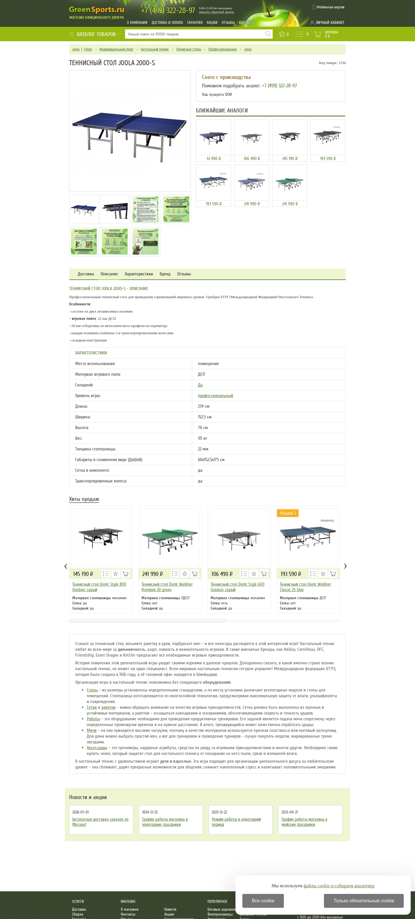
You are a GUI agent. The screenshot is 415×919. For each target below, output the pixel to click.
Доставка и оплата (167, 22)
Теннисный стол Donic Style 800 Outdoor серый (99, 587)
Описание (109, 274)
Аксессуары (97, 748)
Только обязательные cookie (363, 900)
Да (200, 385)
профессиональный (215, 396)
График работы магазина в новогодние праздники (165, 822)
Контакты (247, 22)
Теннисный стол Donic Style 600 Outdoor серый (238, 587)
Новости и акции (88, 797)
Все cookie (263, 900)
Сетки (92, 707)
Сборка (77, 914)
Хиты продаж (84, 500)
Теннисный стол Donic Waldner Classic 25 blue (305, 587)
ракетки (108, 707)
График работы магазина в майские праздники (304, 822)
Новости (170, 909)
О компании (137, 22)
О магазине (130, 909)
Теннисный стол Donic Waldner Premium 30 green (167, 587)
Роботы (93, 719)
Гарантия (195, 22)
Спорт (88, 49)
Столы (92, 690)
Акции (212, 22)
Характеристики (139, 274)
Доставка (86, 274)
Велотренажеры (220, 914)
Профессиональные (222, 49)
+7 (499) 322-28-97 (279, 85)
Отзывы (228, 22)
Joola (76, 49)
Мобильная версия (330, 7)
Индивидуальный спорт (116, 49)
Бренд (165, 274)
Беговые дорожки (221, 909)
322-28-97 (168, 10)
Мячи (92, 730)
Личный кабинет (330, 22)
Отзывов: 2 (288, 513)
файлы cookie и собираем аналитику (339, 885)
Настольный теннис (155, 49)
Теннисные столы (188, 49)
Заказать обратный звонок (216, 12)
